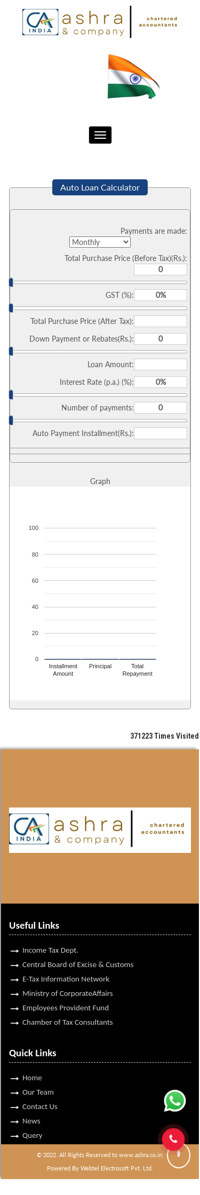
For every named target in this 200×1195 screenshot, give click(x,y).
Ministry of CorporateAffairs (67, 978)
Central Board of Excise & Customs (77, 949)
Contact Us (40, 1091)
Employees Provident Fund (65, 992)
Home (32, 1062)
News (31, 1105)
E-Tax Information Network (65, 963)
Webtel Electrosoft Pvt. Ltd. (117, 1168)
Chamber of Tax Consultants (67, 1006)
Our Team (38, 1076)
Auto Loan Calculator (100, 187)
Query (32, 1120)
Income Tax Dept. (50, 934)
